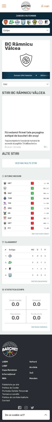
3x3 (31, 373)
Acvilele (33, 367)
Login (45, 6)
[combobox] (26, 30)
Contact (6, 400)
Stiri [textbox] (5, 84)
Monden (33, 378)
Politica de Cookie (10, 388)
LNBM (5, 361)
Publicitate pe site (10, 384)
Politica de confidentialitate (15, 397)
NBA (4, 378)
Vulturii (33, 361)
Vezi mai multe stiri (26, 163)
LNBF (4, 366)
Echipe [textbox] (6, 30)
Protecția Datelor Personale (15, 391)
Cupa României (9, 370)
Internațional (8, 374)
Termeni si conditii (10, 394)
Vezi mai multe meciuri (40, 234)
